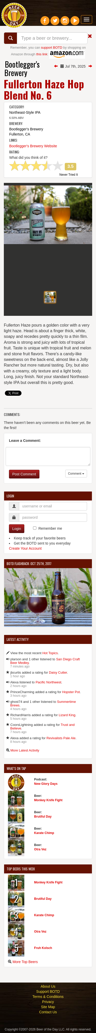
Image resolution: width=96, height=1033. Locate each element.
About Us (48, 986)
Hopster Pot (71, 692)
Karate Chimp (44, 833)
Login (16, 529)
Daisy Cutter (58, 672)
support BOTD (51, 47)
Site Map (48, 1007)
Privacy (48, 1002)
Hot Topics (50, 653)
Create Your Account (25, 548)
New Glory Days (45, 784)
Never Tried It (68, 175)
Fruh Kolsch (43, 948)
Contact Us (48, 1012)
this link (41, 54)
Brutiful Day (42, 816)
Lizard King (67, 715)
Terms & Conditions (48, 997)
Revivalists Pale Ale (61, 738)
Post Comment (24, 474)
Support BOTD (48, 991)
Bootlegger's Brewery (22, 68)
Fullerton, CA (19, 134)
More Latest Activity (24, 750)
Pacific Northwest (48, 682)
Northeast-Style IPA (24, 112)
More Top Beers (25, 962)
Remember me (50, 528)
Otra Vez (40, 849)
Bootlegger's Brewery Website (33, 146)
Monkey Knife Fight (48, 800)
